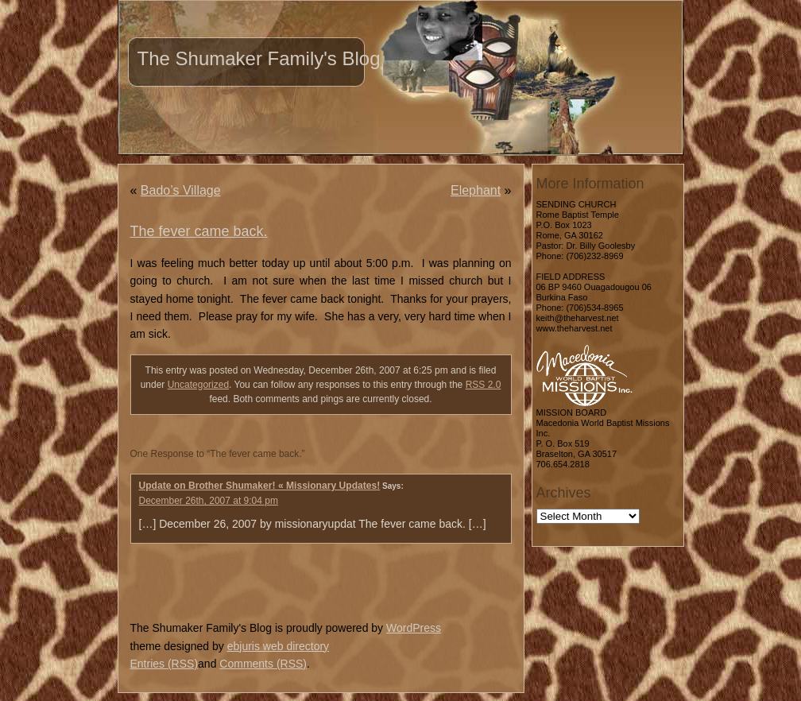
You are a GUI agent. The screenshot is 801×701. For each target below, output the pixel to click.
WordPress (413, 628)
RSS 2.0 (483, 384)
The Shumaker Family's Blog (259, 58)
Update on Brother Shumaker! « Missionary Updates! (260, 485)
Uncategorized (198, 384)
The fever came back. (199, 231)
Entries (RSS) (164, 663)
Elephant (476, 190)
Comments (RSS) (263, 663)
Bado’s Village (181, 190)
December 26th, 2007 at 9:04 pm (208, 500)
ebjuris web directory (278, 646)
